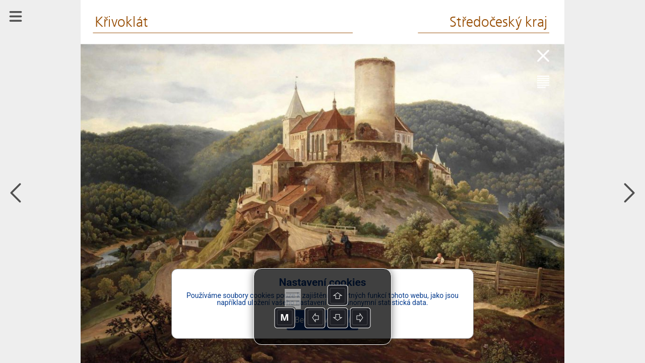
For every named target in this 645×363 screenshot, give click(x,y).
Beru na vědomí (322, 320)
